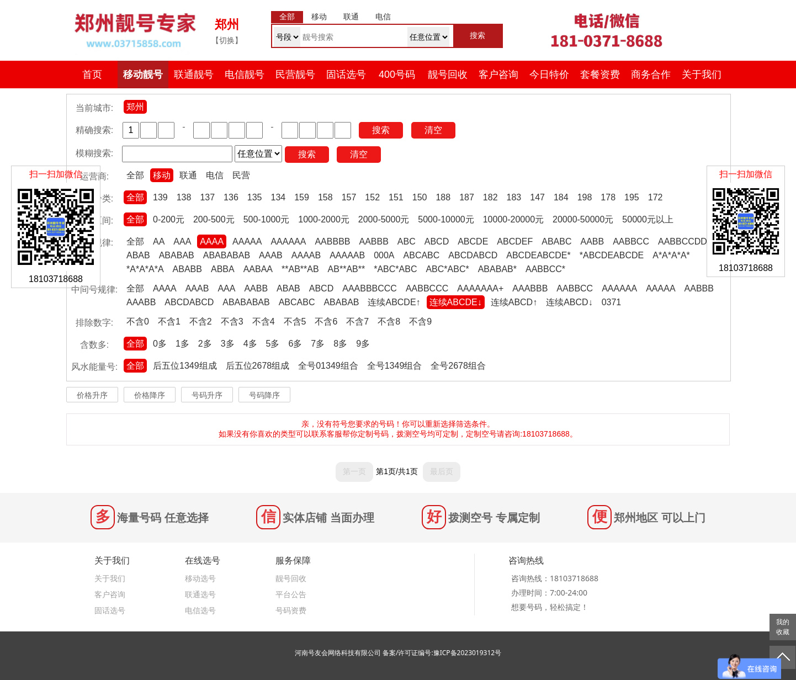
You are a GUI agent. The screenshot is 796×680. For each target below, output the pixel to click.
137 (207, 197)
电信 (215, 175)
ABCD (436, 241)
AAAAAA (288, 241)
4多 (250, 343)
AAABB (141, 302)
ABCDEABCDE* (538, 255)
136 (231, 197)
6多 (295, 343)
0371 (612, 302)
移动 (162, 175)
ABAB (138, 255)
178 (608, 197)
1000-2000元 (323, 219)
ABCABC (422, 255)
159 (301, 197)
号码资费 (290, 610)
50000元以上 (647, 219)
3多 (228, 343)
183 (514, 197)
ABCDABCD (472, 255)
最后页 (441, 471)
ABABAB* (497, 269)
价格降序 (149, 395)
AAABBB (530, 288)
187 (466, 197)
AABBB (373, 241)
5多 (273, 343)
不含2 (200, 321)
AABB (592, 241)
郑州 (135, 106)
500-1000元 (266, 219)
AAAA (212, 241)
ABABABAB (226, 255)
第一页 (354, 471)
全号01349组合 (328, 365)
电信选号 (200, 610)
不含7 (357, 321)
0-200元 (168, 219)
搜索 (381, 130)
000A (384, 255)
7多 (318, 343)
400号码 (397, 74)
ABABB (187, 269)
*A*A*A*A (145, 269)
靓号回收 (448, 74)
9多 (363, 343)
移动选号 (200, 578)
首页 (92, 74)
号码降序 (264, 395)
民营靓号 (295, 74)
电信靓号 (244, 74)
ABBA (223, 269)
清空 (433, 130)
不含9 (420, 321)
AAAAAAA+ (480, 288)
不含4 (263, 321)
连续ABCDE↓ (455, 302)
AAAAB (306, 255)
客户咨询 (498, 74)
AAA (182, 241)
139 (160, 197)
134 (278, 197)
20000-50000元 (583, 219)
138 (184, 197)
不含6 (326, 321)
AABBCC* (545, 269)
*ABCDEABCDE (612, 255)
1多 (182, 343)
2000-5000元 (384, 219)
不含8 (389, 321)
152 (372, 197)
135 (254, 197)
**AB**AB (300, 269)
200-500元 (214, 219)
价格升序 (92, 395)
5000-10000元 (446, 219)
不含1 (169, 321)
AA (158, 241)
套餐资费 (600, 74)
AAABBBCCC (369, 288)
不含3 (232, 321)
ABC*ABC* (447, 269)
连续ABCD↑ (514, 302)
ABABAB (176, 255)
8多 (340, 343)
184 (561, 197)
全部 (135, 175)
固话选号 (346, 74)
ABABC (556, 241)
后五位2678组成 (258, 365)
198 (584, 197)
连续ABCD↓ (569, 302)
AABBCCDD (682, 241)
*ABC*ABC (395, 269)
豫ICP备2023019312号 (467, 652)
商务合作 (651, 74)
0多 (160, 343)
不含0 (137, 321)
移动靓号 (143, 74)
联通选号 (200, 594)
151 (396, 197)
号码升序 (207, 395)
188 (443, 197)
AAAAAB (347, 255)
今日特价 (549, 74)
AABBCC (631, 241)
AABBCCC (427, 288)
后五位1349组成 (185, 365)
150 (419, 197)
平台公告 (290, 594)
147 (537, 197)
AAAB (271, 255)
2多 (205, 343)
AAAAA (247, 241)
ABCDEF (515, 241)
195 (631, 197)
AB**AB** (346, 269)
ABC (406, 241)
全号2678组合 (458, 365)
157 (349, 197)
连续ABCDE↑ (394, 302)
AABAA (258, 269)
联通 (188, 175)
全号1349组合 (394, 365)
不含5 (295, 321)
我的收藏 (782, 627)
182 (490, 197)
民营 (241, 175)
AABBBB (332, 241)
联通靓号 (194, 74)
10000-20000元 (513, 219)
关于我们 (701, 74)
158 (325, 197)
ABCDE (473, 241)
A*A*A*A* (671, 255)
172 (655, 197)
